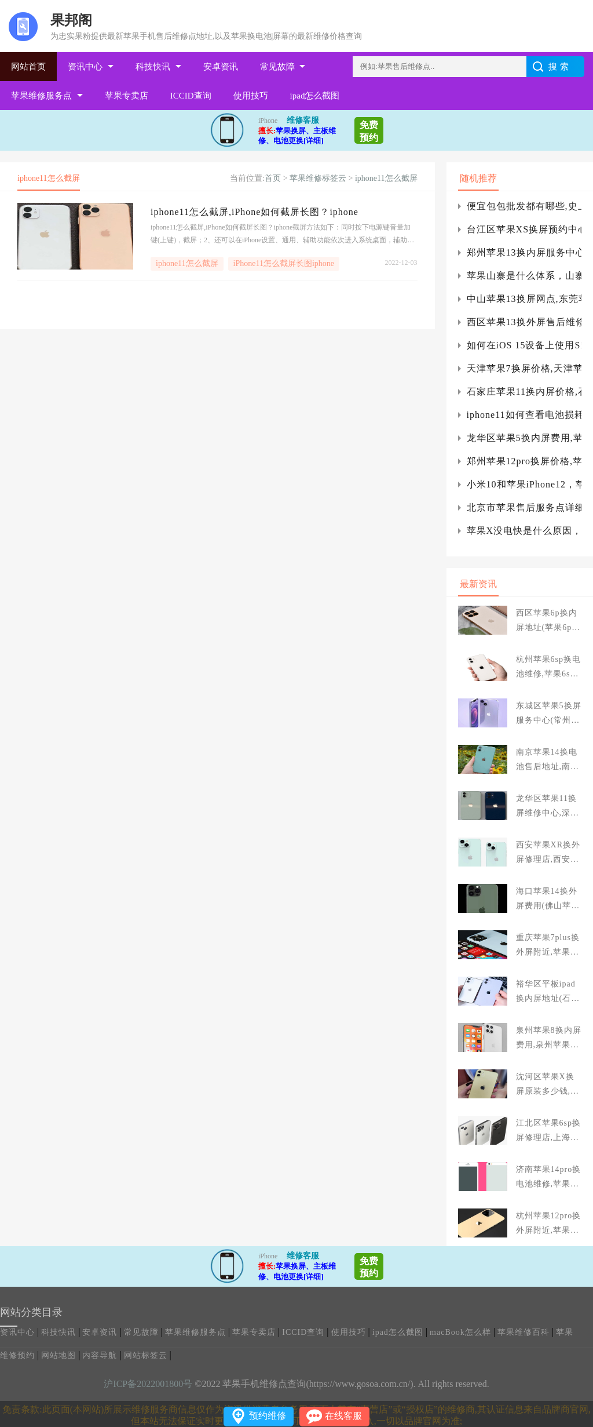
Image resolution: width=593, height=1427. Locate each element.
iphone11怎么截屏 (386, 178)
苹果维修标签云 (318, 178)
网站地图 (58, 1355)
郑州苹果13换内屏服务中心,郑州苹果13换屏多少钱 (524, 252)
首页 (273, 178)
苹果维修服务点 (41, 95)
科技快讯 (153, 66)
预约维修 (267, 1416)
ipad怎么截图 (315, 95)
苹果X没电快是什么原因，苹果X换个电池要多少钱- (524, 531)
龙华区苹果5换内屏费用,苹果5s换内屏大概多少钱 (524, 438)
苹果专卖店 (126, 95)
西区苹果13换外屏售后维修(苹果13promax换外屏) (524, 322)
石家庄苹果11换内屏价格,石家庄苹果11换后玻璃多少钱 (524, 391)
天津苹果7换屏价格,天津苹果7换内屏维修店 (524, 368)
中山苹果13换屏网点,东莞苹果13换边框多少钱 (524, 299)
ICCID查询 (190, 95)
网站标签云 (145, 1355)
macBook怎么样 (460, 1332)
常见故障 (277, 66)
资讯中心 (85, 66)
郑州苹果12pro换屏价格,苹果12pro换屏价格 (524, 461)
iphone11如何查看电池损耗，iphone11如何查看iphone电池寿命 (524, 415)
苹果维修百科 (523, 1332)
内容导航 (99, 1355)
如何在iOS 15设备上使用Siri (524, 345)
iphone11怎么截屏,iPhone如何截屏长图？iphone (254, 212)
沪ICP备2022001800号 (148, 1384)
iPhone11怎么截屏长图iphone (283, 263)
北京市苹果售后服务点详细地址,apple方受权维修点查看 (524, 507)
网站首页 (28, 66)
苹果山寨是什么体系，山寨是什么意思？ (524, 276)
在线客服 (343, 1416)
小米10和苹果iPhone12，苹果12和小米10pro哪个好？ (524, 484)
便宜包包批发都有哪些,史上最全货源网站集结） (524, 206)
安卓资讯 (220, 66)
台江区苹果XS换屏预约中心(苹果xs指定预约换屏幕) (524, 229)
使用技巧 (250, 95)
